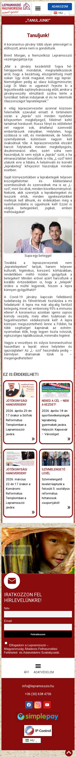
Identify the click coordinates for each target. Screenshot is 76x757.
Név (7, 608)
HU (57, 13)
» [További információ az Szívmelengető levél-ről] (69, 507)
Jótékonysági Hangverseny (16, 402)
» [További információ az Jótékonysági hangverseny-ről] (33, 512)
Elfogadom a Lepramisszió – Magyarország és (32, 647)
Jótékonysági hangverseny (16, 471)
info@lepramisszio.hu (38, 686)
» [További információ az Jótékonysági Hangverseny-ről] (33, 438)
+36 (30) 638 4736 (38, 694)
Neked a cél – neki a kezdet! (55, 402)
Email (8, 621)
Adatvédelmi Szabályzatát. (41, 652)
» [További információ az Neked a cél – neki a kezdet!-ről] (69, 438)
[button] (38, 8)
